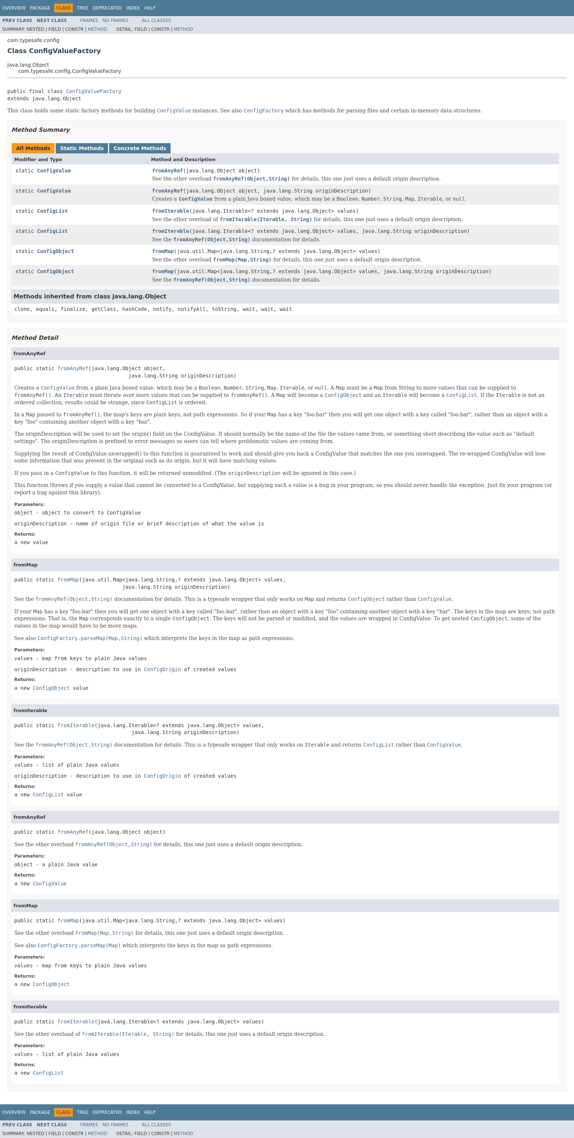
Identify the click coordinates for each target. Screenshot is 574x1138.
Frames (89, 20)
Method (97, 29)
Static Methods (82, 148)
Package (40, 8)
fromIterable (170, 211)
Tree (82, 8)
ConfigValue (54, 171)
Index (133, 8)
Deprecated (107, 8)
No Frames (115, 20)
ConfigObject (55, 251)
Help (150, 8)
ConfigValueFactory (94, 91)
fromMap (163, 251)
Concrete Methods (139, 148)
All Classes (156, 20)
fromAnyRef (167, 171)
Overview (14, 8)
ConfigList (52, 211)
